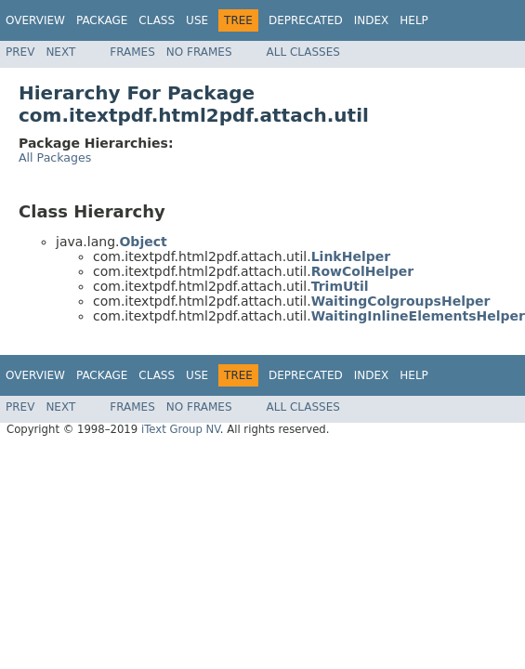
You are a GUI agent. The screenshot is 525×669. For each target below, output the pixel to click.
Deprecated (306, 20)
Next (60, 52)
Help (414, 20)
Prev (20, 52)
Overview (35, 20)
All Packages (55, 157)
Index (371, 20)
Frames (132, 52)
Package (101, 20)
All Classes (303, 52)
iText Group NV (180, 429)
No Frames (199, 52)
